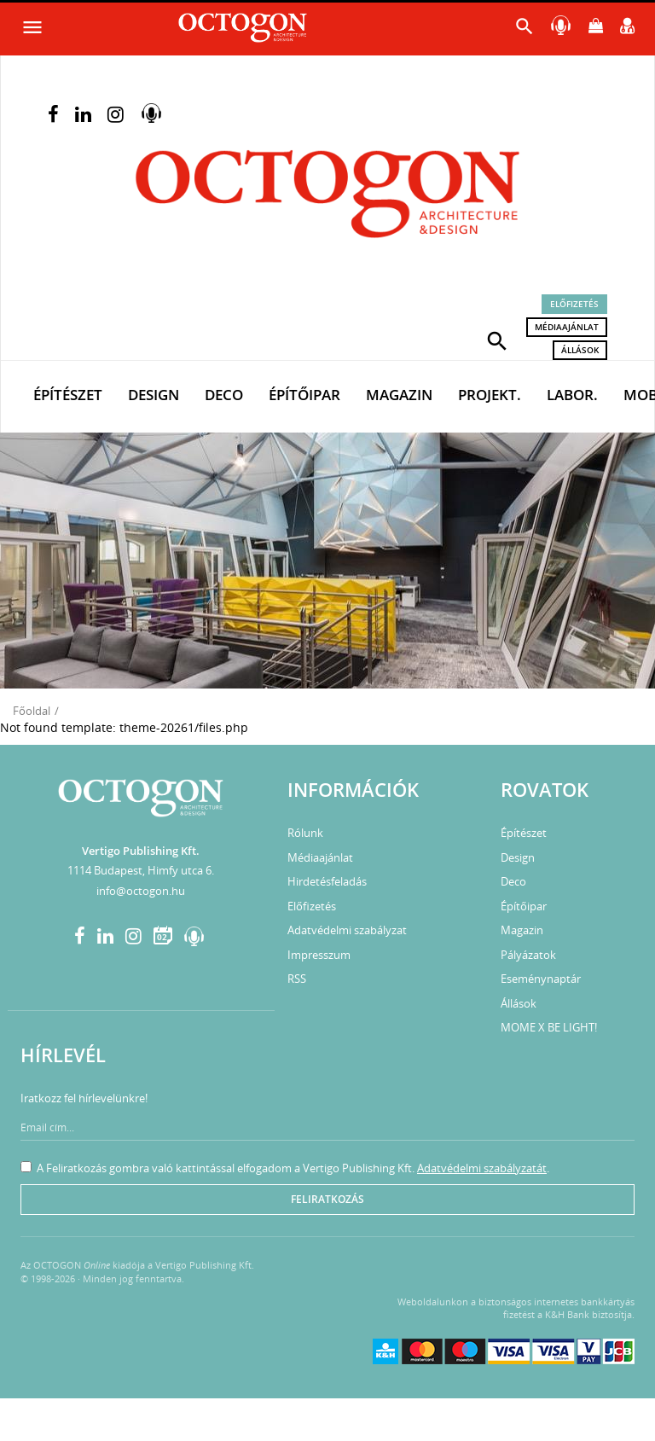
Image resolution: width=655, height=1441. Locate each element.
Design (153, 394)
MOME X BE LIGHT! (549, 1027)
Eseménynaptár (541, 978)
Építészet (67, 394)
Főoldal (31, 710)
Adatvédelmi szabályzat (347, 930)
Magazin (399, 394)
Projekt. (489, 394)
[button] (497, 339)
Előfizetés (574, 304)
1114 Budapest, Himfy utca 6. (140, 870)
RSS (296, 978)
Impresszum (319, 954)
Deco (224, 394)
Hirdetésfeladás (327, 881)
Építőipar (304, 394)
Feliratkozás (327, 1199)
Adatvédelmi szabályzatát (482, 1168)
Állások (580, 350)
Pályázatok (528, 954)
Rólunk (305, 832)
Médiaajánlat (567, 327)
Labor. (572, 394)
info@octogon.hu (140, 890)
